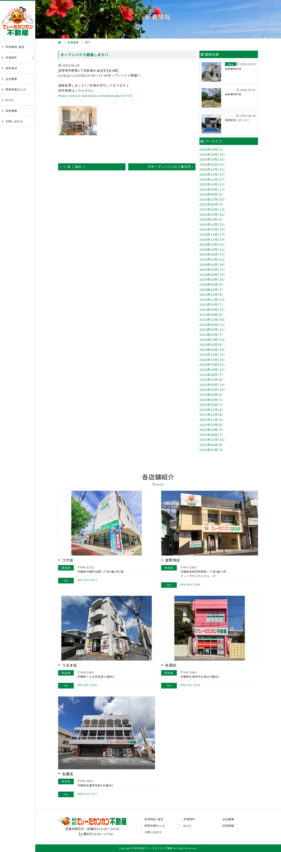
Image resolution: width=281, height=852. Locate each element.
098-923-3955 (87, 580)
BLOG (9, 100)
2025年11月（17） (212, 179)
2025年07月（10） (212, 199)
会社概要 (11, 79)
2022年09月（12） (212, 369)
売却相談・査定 (15, 47)
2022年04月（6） (211, 394)
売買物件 (11, 57)
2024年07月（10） (212, 259)
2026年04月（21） (212, 154)
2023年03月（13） (212, 339)
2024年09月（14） (212, 249)
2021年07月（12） (212, 439)
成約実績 (11, 68)
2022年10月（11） (212, 364)
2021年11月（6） (211, 419)
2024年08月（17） (212, 254)
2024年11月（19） (212, 239)
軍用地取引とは (15, 89)
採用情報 (11, 111)
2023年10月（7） (211, 304)
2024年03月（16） (212, 279)
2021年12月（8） (211, 414)
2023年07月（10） (212, 319)
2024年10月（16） (212, 244)
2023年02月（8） (211, 344)
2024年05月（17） (212, 269)
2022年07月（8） (211, 379)
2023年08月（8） (211, 314)
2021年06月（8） (211, 444)
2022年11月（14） (212, 359)
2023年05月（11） (212, 329)
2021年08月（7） (211, 434)
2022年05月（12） (212, 389)
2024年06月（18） (212, 264)
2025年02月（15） (212, 224)
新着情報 (73, 42)
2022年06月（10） (212, 384)
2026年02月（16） (212, 164)
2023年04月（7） (211, 334)
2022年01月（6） (211, 409)
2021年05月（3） (211, 449)
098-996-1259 (190, 685)
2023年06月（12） (212, 324)
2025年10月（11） (212, 184)
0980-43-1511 (87, 794)
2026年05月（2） (211, 149)
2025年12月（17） (212, 174)
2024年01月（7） (211, 289)
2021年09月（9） (211, 429)
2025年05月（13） (212, 209)
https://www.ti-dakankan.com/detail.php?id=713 (95, 95)
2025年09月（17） (212, 189)
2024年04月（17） (212, 274)
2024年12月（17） (212, 234)
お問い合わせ (14, 121)
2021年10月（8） (211, 424)
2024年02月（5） (211, 284)
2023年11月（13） (212, 299)
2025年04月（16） (212, 214)
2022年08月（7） (211, 374)
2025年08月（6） (211, 194)
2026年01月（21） (212, 169)
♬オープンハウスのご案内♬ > (171, 166)
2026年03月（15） (212, 159)
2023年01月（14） (212, 349)
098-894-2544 (190, 584)
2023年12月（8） (211, 294)
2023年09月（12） (212, 309)
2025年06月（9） (211, 204)
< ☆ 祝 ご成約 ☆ (73, 166)
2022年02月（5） (211, 404)
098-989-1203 (87, 685)
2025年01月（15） (212, 229)
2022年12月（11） (212, 354)
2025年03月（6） (211, 219)
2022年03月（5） (211, 399)
